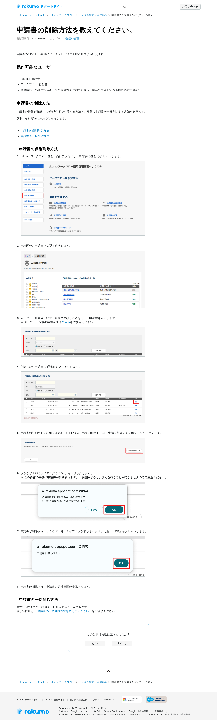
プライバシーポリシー (104, 700)
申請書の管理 (71, 38)
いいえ (122, 643)
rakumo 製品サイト (55, 700)
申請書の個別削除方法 (35, 130)
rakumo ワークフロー (62, 15)
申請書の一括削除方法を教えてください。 (64, 611)
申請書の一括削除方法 (35, 136)
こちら (66, 322)
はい (95, 643)
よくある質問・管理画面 (93, 15)
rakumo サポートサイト (31, 15)
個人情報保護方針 (78, 700)
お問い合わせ (190, 6)
